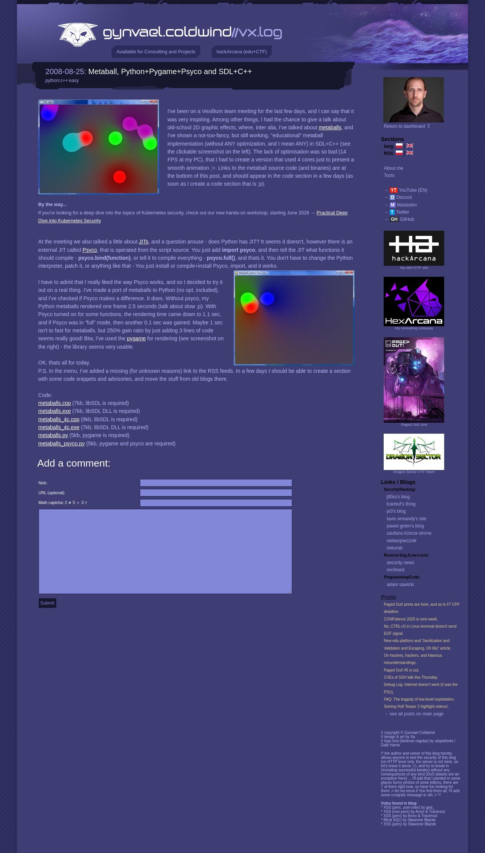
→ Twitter (396, 212)
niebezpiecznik (402, 540)
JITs (143, 242)
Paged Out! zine (414, 424)
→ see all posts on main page (413, 714)
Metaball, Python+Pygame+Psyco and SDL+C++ (170, 71)
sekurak (395, 548)
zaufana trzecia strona (409, 533)
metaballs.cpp (54, 403)
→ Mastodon (400, 205)
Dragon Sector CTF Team (414, 472)
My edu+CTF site (414, 267)
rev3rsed (395, 569)
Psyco (89, 250)
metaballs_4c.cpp (58, 419)
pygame (136, 338)
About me (393, 168)
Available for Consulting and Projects (155, 51)
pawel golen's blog (405, 526)
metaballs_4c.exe (58, 427)
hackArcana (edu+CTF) (242, 51)
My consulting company (414, 328)
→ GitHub (399, 219)
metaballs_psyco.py (61, 443)
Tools (389, 175)
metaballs (330, 127)
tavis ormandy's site (406, 518)
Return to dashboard (407, 126)
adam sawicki (400, 584)
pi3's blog (396, 511)
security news (400, 562)
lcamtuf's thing (401, 504)
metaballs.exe (54, 411)
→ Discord (398, 197)
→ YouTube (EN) (405, 190)
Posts (388, 597)
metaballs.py (53, 435)
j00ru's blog (398, 496)
